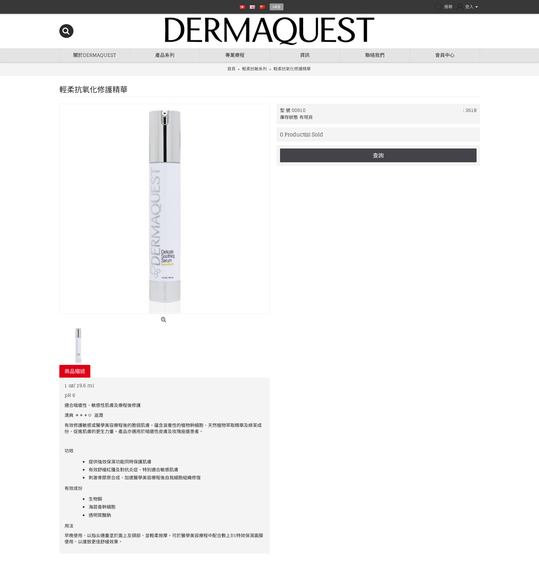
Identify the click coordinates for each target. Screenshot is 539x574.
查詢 (378, 155)
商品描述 (74, 371)
